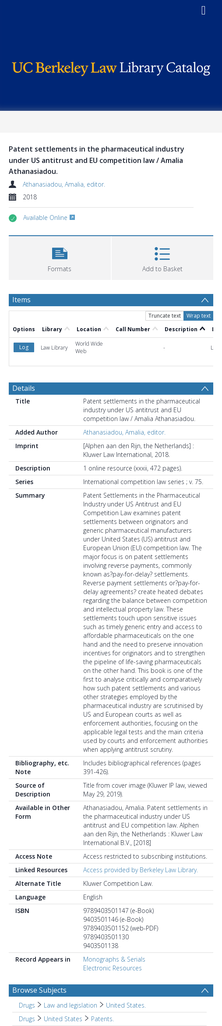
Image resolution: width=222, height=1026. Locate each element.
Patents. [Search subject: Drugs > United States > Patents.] (102, 1019)
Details (23, 388)
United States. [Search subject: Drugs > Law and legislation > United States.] (126, 1005)
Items (21, 299)
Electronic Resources (112, 968)
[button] (60, 257)
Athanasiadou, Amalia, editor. (64, 184)
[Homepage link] (111, 67)
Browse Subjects (39, 990)
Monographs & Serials (114, 959)
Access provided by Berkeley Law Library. (140, 870)
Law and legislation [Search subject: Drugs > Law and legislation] (70, 1005)
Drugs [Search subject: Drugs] (27, 1005)
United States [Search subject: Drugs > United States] (63, 1019)
